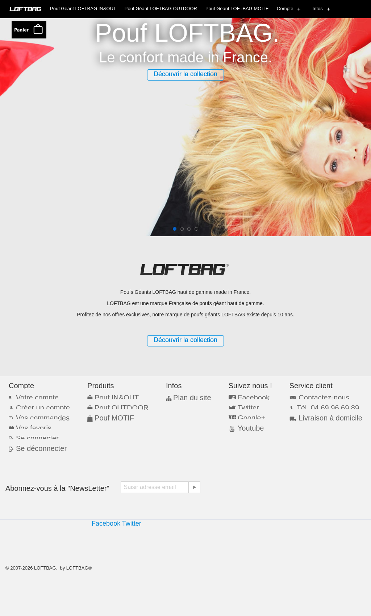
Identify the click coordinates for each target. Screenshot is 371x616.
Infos (318, 8)
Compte (285, 8)
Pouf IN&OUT (113, 397)
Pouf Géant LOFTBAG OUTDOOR (161, 8)
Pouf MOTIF (111, 415)
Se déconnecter (38, 444)
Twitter (248, 406)
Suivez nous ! (252, 385)
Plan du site (189, 397)
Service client (314, 385)
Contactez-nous (322, 397)
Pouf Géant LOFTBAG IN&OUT (83, 8)
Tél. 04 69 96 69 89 (326, 406)
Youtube (250, 426)
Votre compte (34, 397)
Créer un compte (39, 406)
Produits (102, 385)
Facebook (252, 397)
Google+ (250, 416)
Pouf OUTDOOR (117, 406)
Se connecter (34, 434)
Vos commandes (39, 415)
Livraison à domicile (327, 415)
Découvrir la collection (185, 74)
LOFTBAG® (79, 568)
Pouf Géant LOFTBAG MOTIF (236, 8)
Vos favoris (31, 425)
